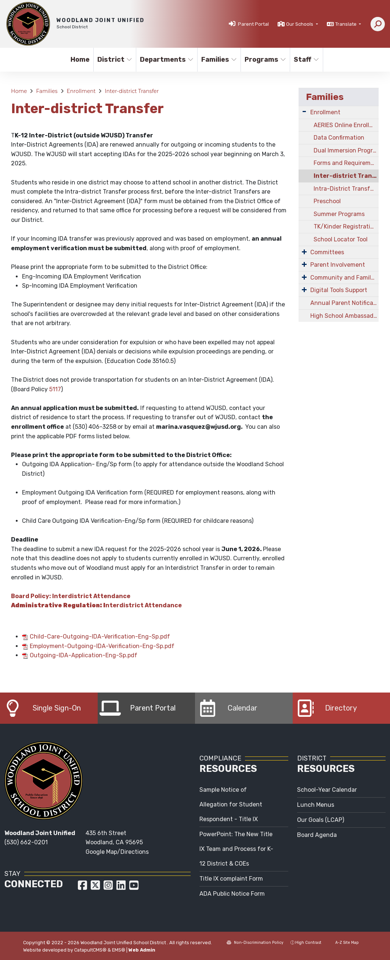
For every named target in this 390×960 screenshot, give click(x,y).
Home (80, 59)
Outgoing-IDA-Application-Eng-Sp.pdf (83, 655)
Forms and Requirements (346, 162)
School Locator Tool (341, 239)
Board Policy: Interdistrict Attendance (70, 596)
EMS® (118, 950)
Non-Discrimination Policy (255, 942)
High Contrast (308, 942)
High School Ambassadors (344, 315)
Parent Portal (253, 24)
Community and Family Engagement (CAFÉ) (344, 277)
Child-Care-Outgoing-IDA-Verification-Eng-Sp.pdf (100, 636)
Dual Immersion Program (346, 150)
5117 (55, 389)
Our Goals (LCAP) (320, 819)
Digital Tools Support (338, 290)
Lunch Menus (315, 804)
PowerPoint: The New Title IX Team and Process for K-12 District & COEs (236, 849)
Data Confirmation (339, 137)
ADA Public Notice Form (232, 893)
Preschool (327, 201)
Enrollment (80, 91)
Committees (327, 252)
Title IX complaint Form (231, 878)
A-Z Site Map (343, 942)
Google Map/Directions (117, 851)
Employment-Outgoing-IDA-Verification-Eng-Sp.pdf (102, 646)
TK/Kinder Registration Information (346, 226)
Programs (265, 59)
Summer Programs (339, 214)
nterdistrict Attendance (96, 605)
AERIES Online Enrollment (346, 125)
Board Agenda (317, 834)
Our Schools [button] (300, 24)
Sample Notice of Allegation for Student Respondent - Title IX (230, 804)
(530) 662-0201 (26, 842)
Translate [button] (346, 24)
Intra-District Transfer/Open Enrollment (346, 188)
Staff (306, 59)
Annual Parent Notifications (344, 302)
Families (218, 59)
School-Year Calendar (327, 789)
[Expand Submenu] (304, 111)
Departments (165, 59)
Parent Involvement (337, 264)
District (114, 59)
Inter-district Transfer (132, 91)
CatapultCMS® (90, 950)
